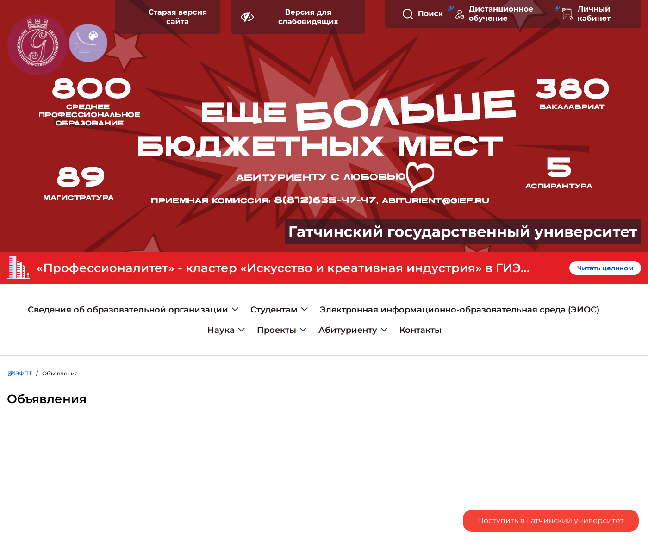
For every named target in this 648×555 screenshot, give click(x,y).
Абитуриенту (347, 330)
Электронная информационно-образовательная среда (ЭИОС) (459, 310)
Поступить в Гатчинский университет (551, 520)
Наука (221, 330)
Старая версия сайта (177, 17)
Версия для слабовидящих (289, 17)
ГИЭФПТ (19, 373)
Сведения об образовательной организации (128, 310)
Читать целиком (605, 268)
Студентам (274, 310)
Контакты (420, 330)
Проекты (276, 330)
